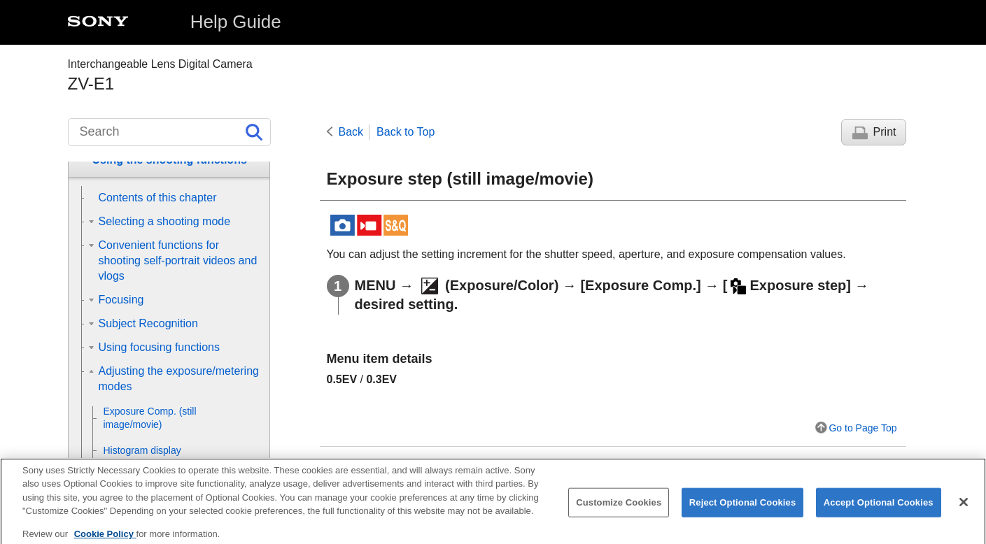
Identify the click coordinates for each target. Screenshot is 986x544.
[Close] (963, 511)
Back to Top (405, 132)
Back (351, 132)
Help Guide (235, 21)
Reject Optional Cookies (742, 511)
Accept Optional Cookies (879, 511)
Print (884, 132)
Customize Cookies (618, 511)
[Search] (169, 132)
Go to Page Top (862, 428)
